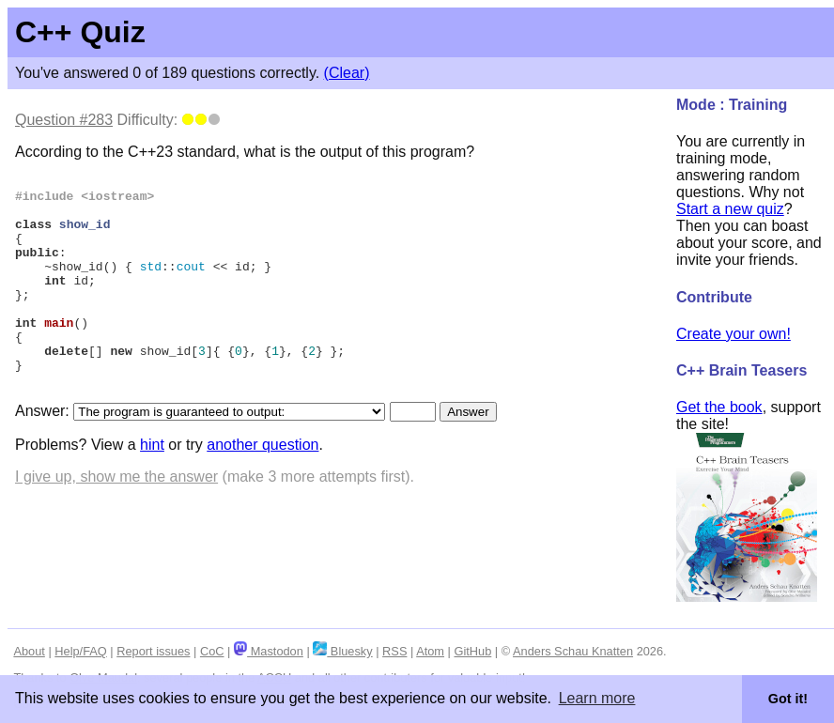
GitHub (472, 651)
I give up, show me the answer (116, 519)
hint (152, 487)
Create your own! (733, 334)
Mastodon (268, 651)
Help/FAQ (80, 651)
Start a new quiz (730, 209)
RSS (394, 651)
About (28, 651)
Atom (430, 651)
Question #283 (64, 120)
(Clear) (347, 73)
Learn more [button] (597, 698)
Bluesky (342, 651)
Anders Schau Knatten (573, 651)
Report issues (153, 651)
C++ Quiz (80, 32)
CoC (212, 651)
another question (262, 487)
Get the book (719, 407)
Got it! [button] (788, 698)
